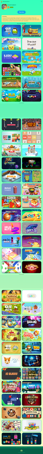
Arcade (11, 7)
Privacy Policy (21, 447)
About (17, 447)
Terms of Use (25, 447)
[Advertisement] (21, 110)
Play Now (21, 12)
